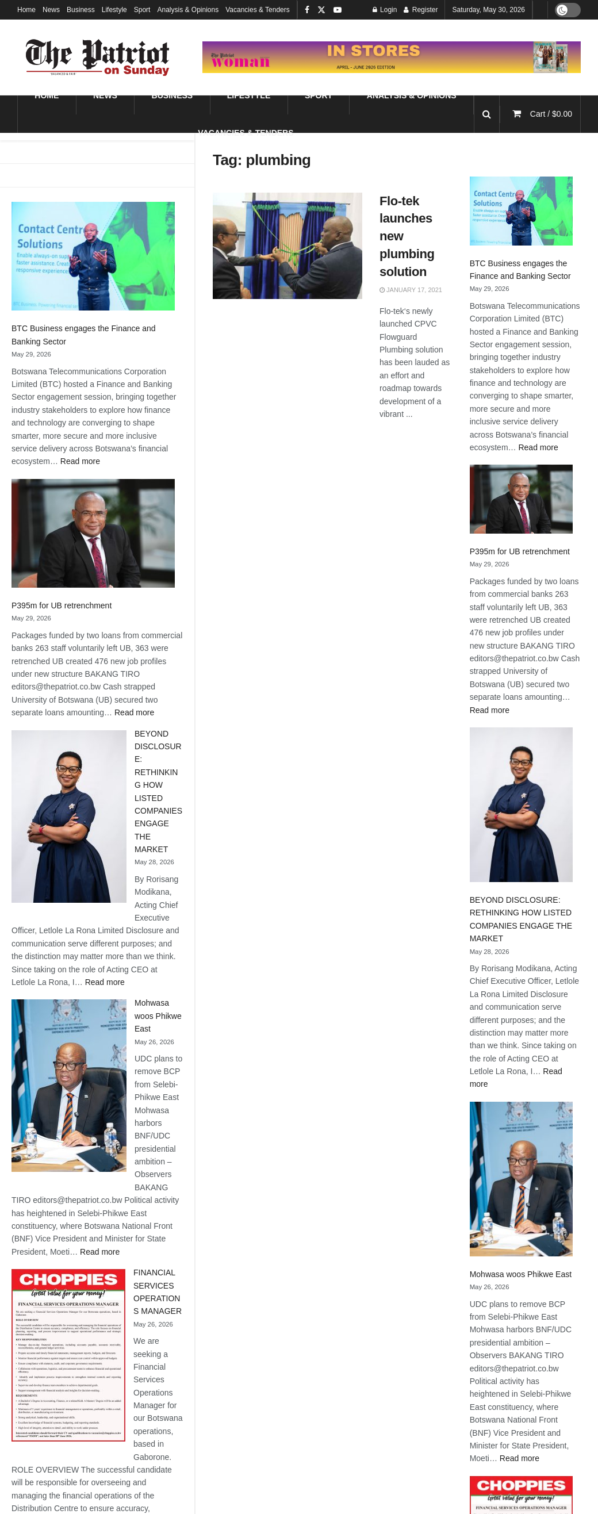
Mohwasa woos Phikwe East (158, 1015)
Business (81, 10)
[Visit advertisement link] (391, 57)
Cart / (551, 113)
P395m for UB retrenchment (62, 605)
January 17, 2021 (410, 289)
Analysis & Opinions (187, 10)
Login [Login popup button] (385, 10)
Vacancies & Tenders (257, 10)
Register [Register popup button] (421, 10)
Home (26, 10)
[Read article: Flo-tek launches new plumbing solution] (287, 246)
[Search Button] (486, 114)
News (51, 10)
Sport (142, 10)
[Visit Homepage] (97, 57)
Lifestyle (114, 10)
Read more (80, 461)
